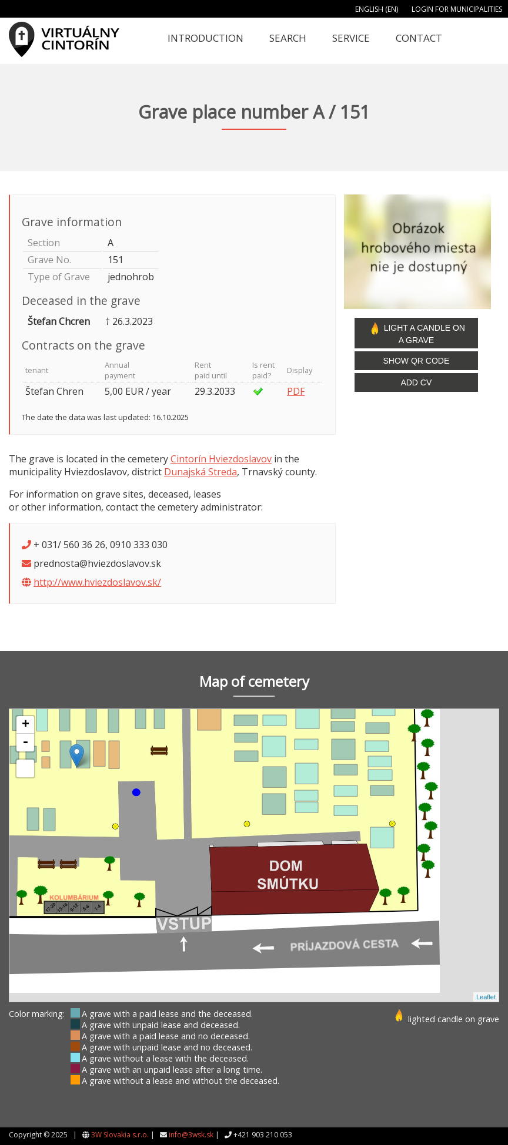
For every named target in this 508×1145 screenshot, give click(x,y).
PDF (296, 391)
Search (287, 38)
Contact (419, 38)
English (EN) (376, 9)
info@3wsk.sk (191, 1135)
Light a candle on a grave (416, 333)
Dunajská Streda (200, 471)
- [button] (25, 742)
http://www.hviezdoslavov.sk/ (97, 582)
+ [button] (25, 725)
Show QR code (416, 360)
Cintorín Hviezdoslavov (221, 458)
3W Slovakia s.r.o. (120, 1135)
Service (351, 38)
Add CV (416, 382)
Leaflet (486, 996)
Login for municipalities (457, 9)
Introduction (205, 38)
